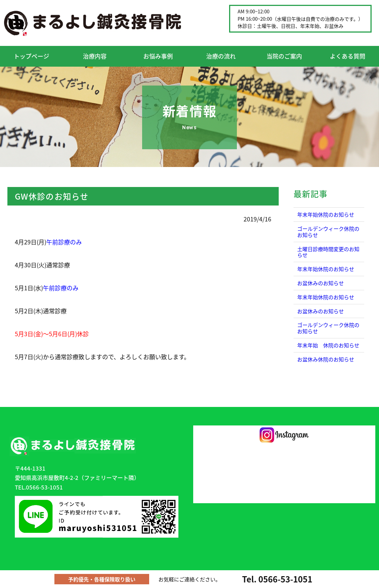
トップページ (31, 55)
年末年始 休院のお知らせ (328, 345)
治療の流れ (221, 55)
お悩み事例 (158, 55)
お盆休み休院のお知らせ (325, 359)
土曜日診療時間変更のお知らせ (328, 252)
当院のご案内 (284, 55)
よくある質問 (347, 55)
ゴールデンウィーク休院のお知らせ (328, 231)
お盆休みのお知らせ (320, 283)
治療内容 (95, 55)
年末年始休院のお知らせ (325, 214)
